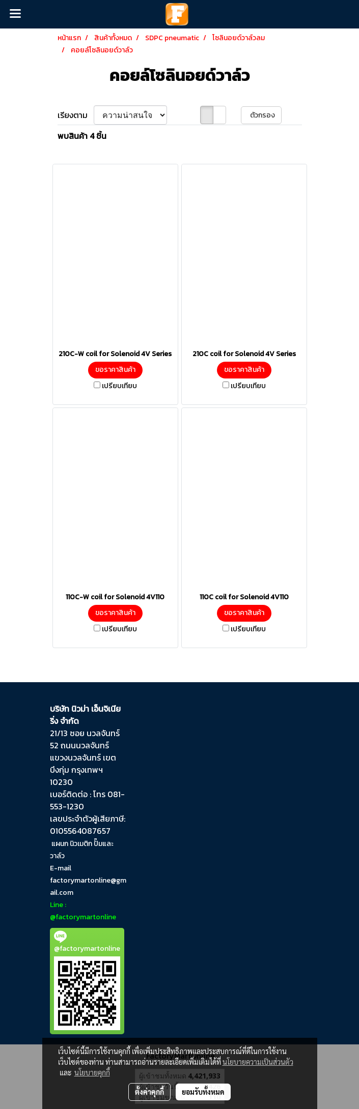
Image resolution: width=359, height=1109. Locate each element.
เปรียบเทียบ (119, 386)
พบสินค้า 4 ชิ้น (82, 136)
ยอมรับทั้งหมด (203, 1091)
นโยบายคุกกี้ (92, 1072)
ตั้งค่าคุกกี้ (149, 1091)
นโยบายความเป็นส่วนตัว (258, 1061)
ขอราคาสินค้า (115, 369)
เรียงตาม (76, 115)
